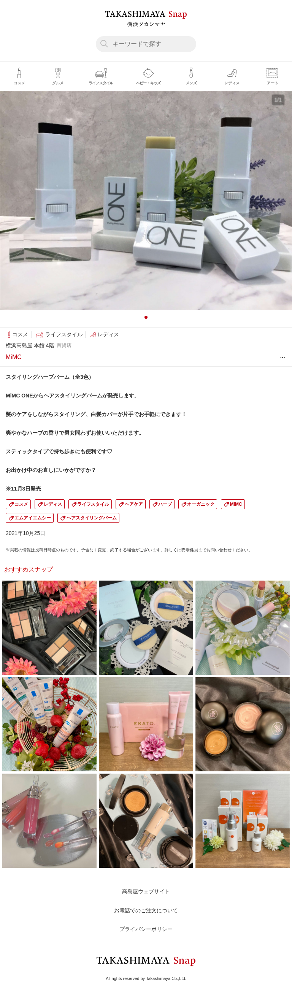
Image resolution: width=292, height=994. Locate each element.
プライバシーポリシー (146, 929)
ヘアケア (134, 504)
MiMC (236, 504)
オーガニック (200, 504)
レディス (53, 504)
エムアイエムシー (32, 518)
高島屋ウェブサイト (146, 891)
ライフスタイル (93, 504)
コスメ (21, 504)
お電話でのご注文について (146, 910)
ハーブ (165, 504)
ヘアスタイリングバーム (92, 518)
